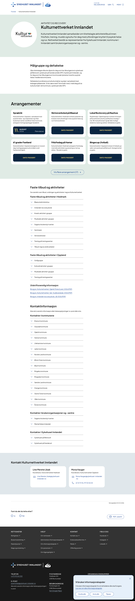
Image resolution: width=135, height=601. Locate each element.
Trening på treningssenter (43, 241)
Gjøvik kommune (40, 332)
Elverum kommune (41, 321)
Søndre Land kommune (42, 382)
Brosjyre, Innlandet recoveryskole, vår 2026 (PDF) (48, 296)
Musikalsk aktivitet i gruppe (44, 219)
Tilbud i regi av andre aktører (44, 247)
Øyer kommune (40, 366)
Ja (14, 516)
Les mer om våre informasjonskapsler (89, 588)
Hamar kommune (40, 338)
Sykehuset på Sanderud (43, 443)
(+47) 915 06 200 (16, 576)
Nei (23, 516)
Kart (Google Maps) (55, 591)
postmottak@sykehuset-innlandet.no (23, 583)
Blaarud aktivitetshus (41, 202)
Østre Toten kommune (42, 360)
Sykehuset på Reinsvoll (42, 438)
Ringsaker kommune (41, 377)
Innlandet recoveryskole (43, 208)
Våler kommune (40, 399)
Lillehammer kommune (42, 343)
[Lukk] (130, 578)
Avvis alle (96, 594)
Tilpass (108, 594)
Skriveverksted (39, 236)
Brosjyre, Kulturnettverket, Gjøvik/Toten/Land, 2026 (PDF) (51, 289)
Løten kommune (40, 349)
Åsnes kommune (40, 405)
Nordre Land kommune (42, 354)
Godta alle (82, 594)
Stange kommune (40, 388)
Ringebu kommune (41, 371)
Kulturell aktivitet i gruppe (43, 266)
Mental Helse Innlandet (42, 424)
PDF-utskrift (117, 517)
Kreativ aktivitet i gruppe (43, 213)
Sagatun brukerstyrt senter (44, 224)
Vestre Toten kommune (42, 394)
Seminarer (38, 230)
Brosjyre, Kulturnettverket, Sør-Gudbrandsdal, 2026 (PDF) (51, 293)
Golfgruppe (38, 260)
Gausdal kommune (41, 327)
